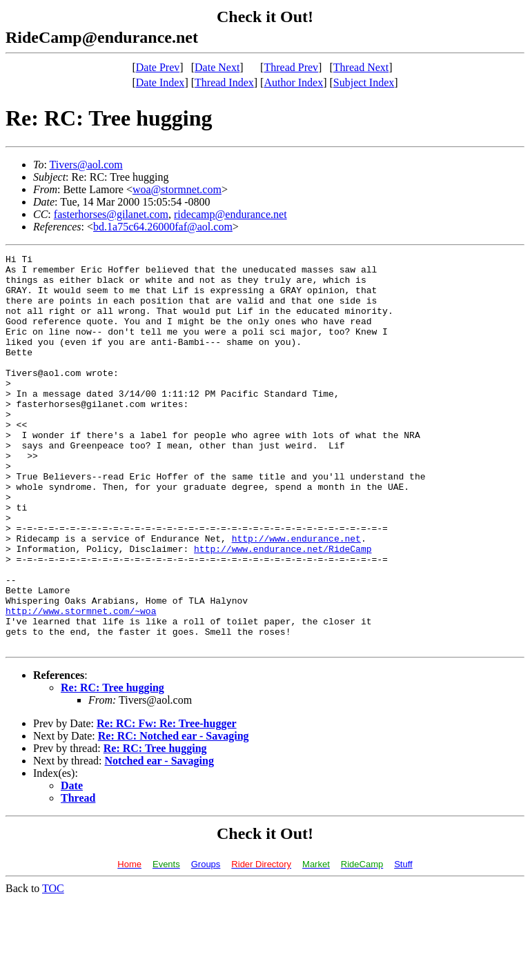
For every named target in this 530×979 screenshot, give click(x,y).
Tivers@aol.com (86, 164)
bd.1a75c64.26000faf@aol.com (163, 227)
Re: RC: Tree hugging (112, 766)
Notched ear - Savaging (159, 839)
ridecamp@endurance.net (230, 214)
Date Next (217, 67)
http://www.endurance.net (296, 596)
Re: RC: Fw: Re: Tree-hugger (167, 802)
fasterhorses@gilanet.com (111, 214)
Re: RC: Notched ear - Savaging (173, 814)
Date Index (160, 82)
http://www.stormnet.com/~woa (81, 683)
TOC (53, 967)
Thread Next (361, 67)
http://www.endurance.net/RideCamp (282, 608)
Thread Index (224, 82)
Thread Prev (291, 67)
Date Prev (158, 67)
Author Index (293, 82)
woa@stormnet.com (177, 189)
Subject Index (363, 82)
